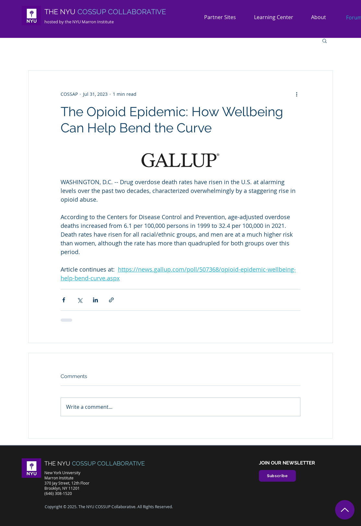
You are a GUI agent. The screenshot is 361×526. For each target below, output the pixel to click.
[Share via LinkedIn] (95, 300)
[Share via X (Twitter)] (79, 300)
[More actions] (296, 94)
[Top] (345, 510)
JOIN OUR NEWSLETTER (287, 463)
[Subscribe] (277, 476)
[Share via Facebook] (64, 300)
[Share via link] (111, 300)
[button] (321, 17)
